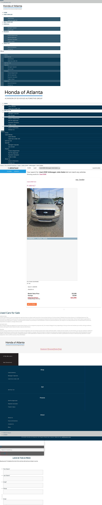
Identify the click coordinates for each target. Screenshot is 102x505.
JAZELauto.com (66, 422)
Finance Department (13, 35)
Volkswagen (32, 165)
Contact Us (10, 49)
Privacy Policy (31, 503)
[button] (30, 51)
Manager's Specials (12, 27)
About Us (7, 43)
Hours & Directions (12, 47)
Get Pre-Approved (12, 37)
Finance (6, 31)
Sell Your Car (8, 22)
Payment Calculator (12, 39)
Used (19, 165)
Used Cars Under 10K (12, 20)
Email (4, 484)
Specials (6, 24)
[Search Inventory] (22, 435)
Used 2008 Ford (32, 182)
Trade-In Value (11, 41)
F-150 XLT (32, 186)
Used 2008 (42, 174)
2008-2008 (25, 165)
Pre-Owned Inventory (10, 165)
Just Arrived (10, 29)
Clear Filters (96, 168)
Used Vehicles (8, 14)
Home (5, 12)
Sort (35, 168)
